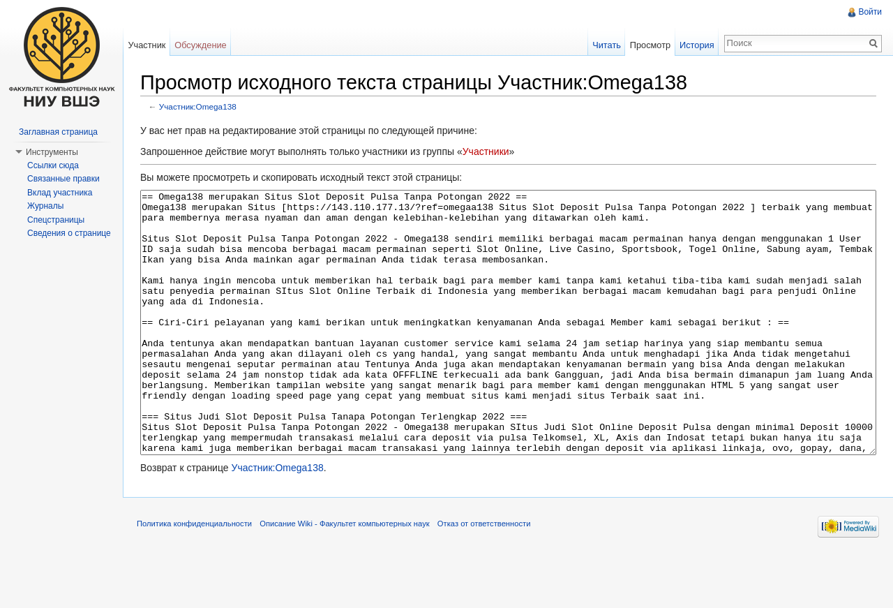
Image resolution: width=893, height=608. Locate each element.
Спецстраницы (55, 220)
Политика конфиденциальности (194, 576)
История (697, 45)
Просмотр (650, 45)
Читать (606, 45)
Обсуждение (200, 45)
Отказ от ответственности (484, 576)
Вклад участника (59, 193)
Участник (146, 45)
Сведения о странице (69, 233)
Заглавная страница (58, 132)
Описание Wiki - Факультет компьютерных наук (344, 576)
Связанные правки (63, 179)
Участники (486, 151)
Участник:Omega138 (198, 106)
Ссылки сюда (53, 165)
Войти (870, 12)
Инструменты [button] (52, 152)
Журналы (45, 206)
